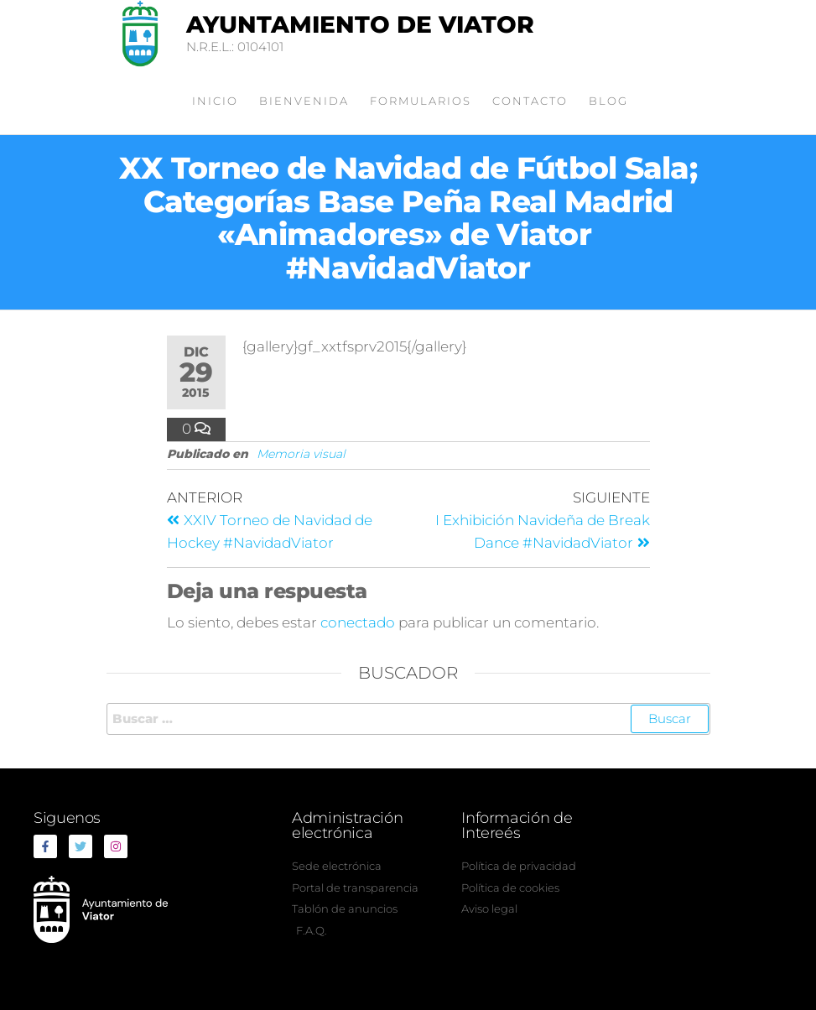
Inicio (215, 100)
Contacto (530, 100)
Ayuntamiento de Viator (360, 24)
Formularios (420, 100)
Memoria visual (301, 453)
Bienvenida (304, 100)
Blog (608, 100)
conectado (357, 622)
